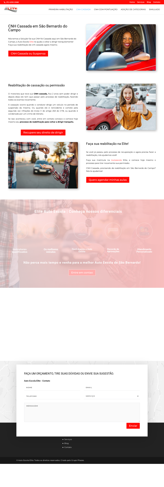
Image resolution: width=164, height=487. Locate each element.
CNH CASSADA (83, 10)
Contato (156, 2)
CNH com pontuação (105, 10)
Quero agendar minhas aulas (108, 179)
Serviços (140, 2)
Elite (31, 42)
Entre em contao (82, 272)
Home (132, 2)
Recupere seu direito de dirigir (43, 132)
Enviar (133, 426)
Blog (149, 2)
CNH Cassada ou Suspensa (28, 53)
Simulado (154, 10)
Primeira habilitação (61, 10)
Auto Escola (104, 262)
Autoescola (116, 160)
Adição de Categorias (133, 10)
